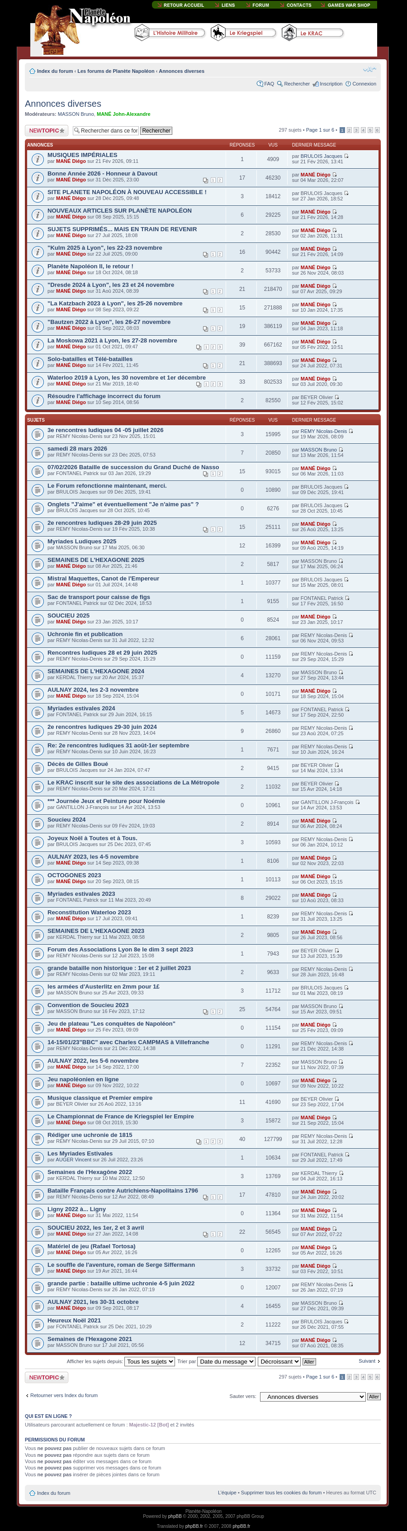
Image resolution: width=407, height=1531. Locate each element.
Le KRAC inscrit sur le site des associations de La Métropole (133, 782)
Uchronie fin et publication (85, 634)
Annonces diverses (181, 71)
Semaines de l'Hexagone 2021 (89, 1339)
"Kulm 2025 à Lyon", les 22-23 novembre (104, 247)
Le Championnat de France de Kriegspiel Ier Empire (120, 1116)
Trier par (216, 1361)
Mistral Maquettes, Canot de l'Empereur (103, 578)
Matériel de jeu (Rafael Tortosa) (91, 1246)
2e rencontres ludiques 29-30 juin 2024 (102, 726)
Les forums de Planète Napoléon (116, 71)
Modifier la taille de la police (369, 69)
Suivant (367, 1361)
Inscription (331, 83)
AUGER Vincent (73, 1159)
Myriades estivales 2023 (81, 893)
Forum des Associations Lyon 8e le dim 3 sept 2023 (120, 949)
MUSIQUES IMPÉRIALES (82, 155)
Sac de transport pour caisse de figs (98, 597)
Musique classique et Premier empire (99, 1097)
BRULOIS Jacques (321, 156)
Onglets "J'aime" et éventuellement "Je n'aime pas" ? (123, 504)
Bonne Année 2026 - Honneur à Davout (102, 173)
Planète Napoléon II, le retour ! (90, 266)
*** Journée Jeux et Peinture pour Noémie (106, 801)
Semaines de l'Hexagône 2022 (89, 1172)
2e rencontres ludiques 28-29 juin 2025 (102, 522)
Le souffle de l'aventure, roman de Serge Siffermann (121, 1264)
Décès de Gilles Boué (77, 764)
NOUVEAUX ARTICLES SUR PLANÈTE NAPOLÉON (119, 210)
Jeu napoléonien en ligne (83, 1079)
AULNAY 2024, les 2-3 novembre (93, 689)
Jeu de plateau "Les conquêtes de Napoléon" (111, 1023)
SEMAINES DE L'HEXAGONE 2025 (95, 559)
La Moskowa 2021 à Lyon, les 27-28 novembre (112, 340)
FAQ (269, 83)
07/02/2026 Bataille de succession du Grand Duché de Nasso (133, 467)
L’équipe (227, 1492)
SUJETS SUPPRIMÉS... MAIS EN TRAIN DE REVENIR (122, 229)
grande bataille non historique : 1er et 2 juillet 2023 (119, 968)
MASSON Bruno (76, 114)
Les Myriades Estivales (80, 1153)
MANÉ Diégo (71, 161)
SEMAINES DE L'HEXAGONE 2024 (95, 671)
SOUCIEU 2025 (68, 615)
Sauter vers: (243, 1396)
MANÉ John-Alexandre (124, 114)
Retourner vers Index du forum (64, 1395)
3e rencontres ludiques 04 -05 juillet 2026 (105, 430)
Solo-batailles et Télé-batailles (90, 359)
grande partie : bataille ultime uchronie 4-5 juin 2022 (120, 1283)
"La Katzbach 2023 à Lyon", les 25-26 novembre (115, 303)
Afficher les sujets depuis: (121, 1361)
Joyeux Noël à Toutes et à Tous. (92, 838)
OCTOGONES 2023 (74, 875)
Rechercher (297, 83)
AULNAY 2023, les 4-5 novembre (93, 856)
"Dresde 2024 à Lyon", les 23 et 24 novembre (110, 284)
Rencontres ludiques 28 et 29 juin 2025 (102, 652)
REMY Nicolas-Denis (324, 431)
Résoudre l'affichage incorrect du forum (104, 396)
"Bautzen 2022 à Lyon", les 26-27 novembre (108, 322)
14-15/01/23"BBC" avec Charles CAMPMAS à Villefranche (128, 1042)
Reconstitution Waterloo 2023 (89, 912)
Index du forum (55, 71)
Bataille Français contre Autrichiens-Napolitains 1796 (122, 1190)
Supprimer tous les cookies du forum (281, 1492)
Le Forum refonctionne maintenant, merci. (107, 485)
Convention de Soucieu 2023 (88, 1005)
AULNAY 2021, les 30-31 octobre (93, 1301)
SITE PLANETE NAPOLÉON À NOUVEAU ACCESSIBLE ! (127, 192)
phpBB (175, 1516)
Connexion (364, 83)
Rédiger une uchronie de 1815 (90, 1135)
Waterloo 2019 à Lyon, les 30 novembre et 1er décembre (126, 377)
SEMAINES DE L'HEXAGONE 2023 (95, 930)
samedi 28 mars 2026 (77, 448)
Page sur (320, 130)
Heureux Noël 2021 (74, 1320)
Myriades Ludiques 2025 (81, 541)
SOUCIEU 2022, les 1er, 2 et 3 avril (95, 1227)
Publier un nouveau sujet (46, 130)
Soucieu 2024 (66, 819)
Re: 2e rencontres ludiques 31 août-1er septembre (118, 745)
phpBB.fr (194, 1526)
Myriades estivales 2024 (81, 708)
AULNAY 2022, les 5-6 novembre (93, 1060)
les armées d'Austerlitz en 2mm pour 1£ (103, 986)
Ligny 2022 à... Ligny (76, 1209)
